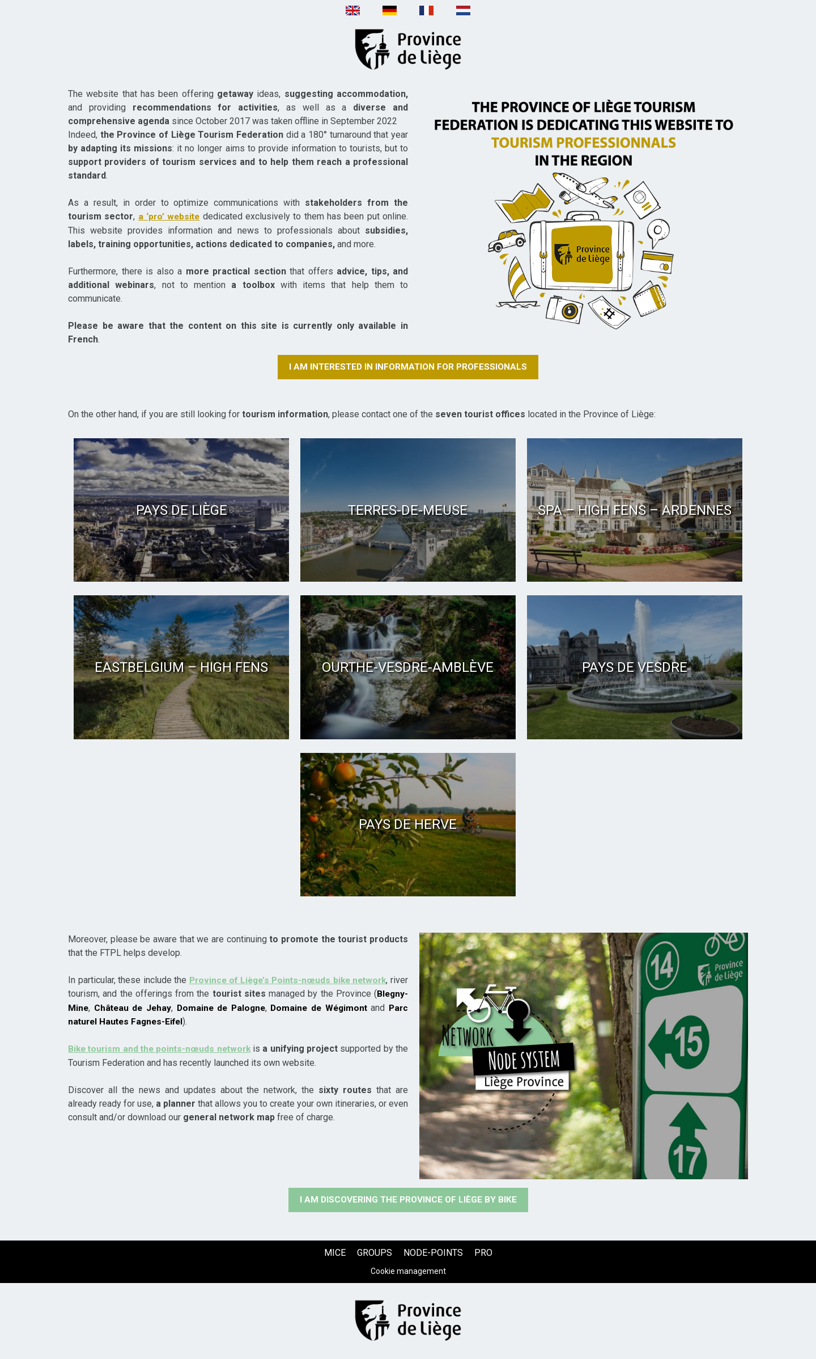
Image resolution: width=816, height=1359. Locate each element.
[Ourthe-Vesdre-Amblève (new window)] (408, 667)
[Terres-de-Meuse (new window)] (408, 510)
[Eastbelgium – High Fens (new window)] (181, 667)
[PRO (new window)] (483, 1253)
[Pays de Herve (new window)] (408, 824)
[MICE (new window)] (335, 1253)
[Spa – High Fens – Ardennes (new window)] (634, 510)
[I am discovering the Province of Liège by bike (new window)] (408, 1200)
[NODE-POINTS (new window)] (433, 1253)
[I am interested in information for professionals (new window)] (408, 366)
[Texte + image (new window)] (583, 210)
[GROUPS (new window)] (374, 1253)
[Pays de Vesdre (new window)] (634, 667)
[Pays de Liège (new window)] (181, 510)
